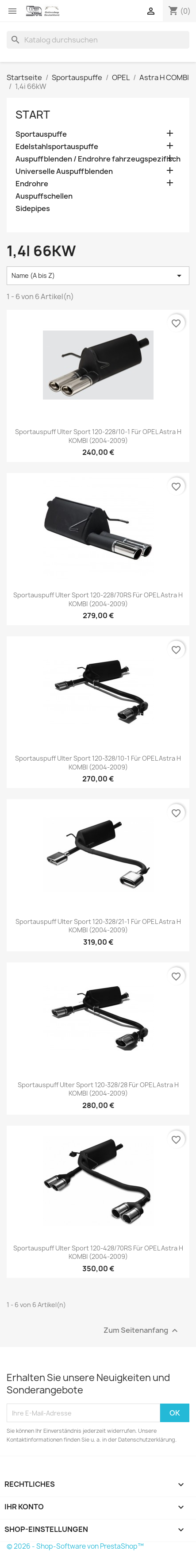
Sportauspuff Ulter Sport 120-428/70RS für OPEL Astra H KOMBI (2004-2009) (98, 1252)
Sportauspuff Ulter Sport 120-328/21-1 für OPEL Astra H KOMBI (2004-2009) (98, 926)
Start (32, 114)
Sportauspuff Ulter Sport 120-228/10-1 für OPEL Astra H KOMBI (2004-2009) (98, 436)
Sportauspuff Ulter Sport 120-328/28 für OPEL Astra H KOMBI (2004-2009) (98, 1089)
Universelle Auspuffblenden (64, 171)
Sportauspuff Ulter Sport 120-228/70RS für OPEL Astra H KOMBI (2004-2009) (98, 599)
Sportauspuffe (41, 134)
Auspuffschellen (44, 196)
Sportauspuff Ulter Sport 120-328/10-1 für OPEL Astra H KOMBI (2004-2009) (98, 762)
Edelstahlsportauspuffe (56, 146)
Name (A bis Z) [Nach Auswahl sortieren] (98, 275)
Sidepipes (32, 208)
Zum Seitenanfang (142, 1330)
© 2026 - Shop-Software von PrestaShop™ (75, 1546)
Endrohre (31, 183)
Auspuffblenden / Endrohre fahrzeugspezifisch (98, 159)
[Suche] (98, 40)
